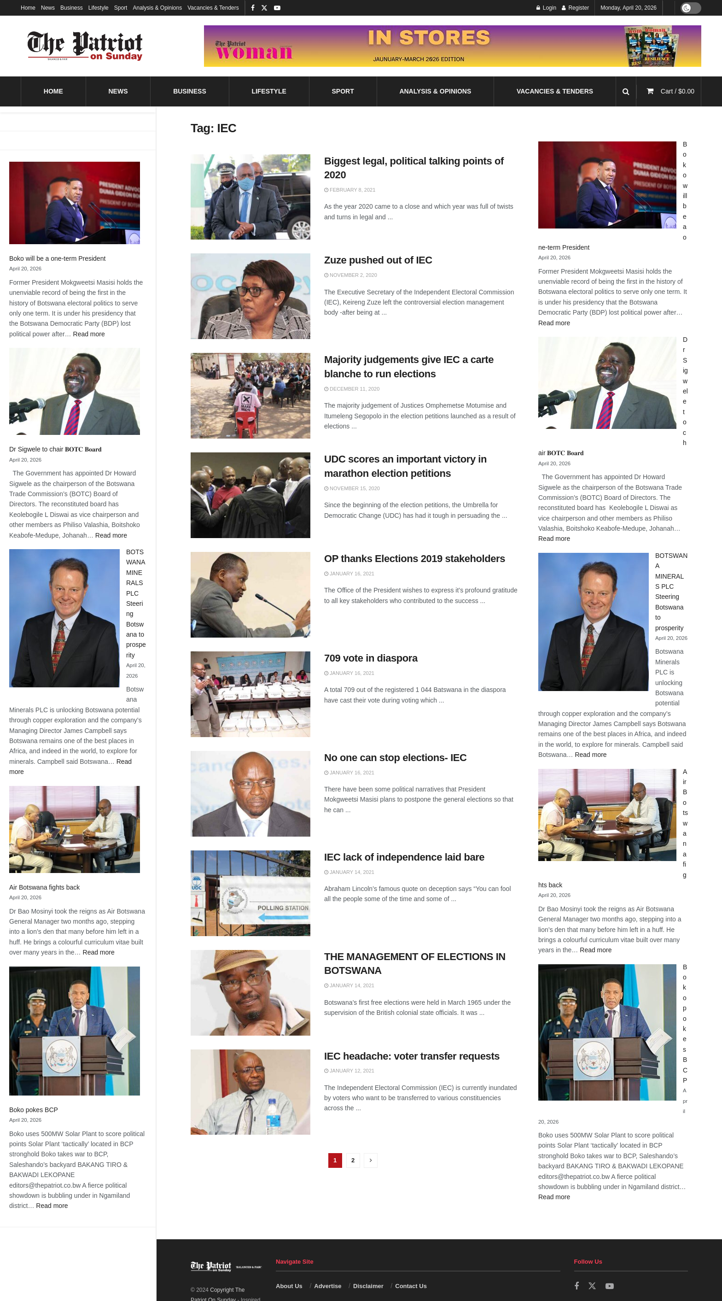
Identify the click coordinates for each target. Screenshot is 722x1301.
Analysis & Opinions (157, 8)
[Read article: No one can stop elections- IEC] (250, 794)
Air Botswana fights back (44, 887)
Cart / (677, 91)
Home (28, 8)
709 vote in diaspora (371, 658)
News (48, 8)
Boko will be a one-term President (57, 258)
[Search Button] (626, 91)
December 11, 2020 (351, 389)
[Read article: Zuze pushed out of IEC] (250, 296)
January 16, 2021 (349, 573)
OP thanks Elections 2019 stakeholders (414, 558)
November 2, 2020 (350, 275)
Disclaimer (368, 1286)
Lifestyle (98, 8)
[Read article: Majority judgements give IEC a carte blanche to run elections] (250, 396)
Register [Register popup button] (575, 8)
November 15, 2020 (352, 488)
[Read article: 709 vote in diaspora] (250, 694)
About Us (289, 1286)
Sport (121, 8)
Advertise (327, 1286)
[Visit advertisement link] (452, 46)
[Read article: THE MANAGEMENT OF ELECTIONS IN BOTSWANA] (250, 993)
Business (71, 8)
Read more (89, 334)
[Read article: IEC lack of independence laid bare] (250, 893)
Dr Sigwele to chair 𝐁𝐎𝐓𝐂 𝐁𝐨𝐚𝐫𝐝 (55, 449)
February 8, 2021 (349, 190)
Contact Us (411, 1286)
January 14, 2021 (349, 872)
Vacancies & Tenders (213, 8)
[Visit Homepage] (85, 46)
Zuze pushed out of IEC (378, 260)
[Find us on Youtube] (610, 1286)
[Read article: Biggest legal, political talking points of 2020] (250, 197)
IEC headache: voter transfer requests (412, 1056)
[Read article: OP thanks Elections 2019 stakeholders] (250, 595)
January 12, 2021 (349, 1070)
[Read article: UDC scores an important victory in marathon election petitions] (250, 495)
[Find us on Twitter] (592, 1286)
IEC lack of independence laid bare (404, 857)
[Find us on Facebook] (576, 1286)
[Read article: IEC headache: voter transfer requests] (250, 1092)
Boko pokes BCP (33, 1109)
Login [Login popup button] (546, 8)
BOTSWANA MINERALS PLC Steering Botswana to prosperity (136, 603)
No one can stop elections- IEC (395, 757)
